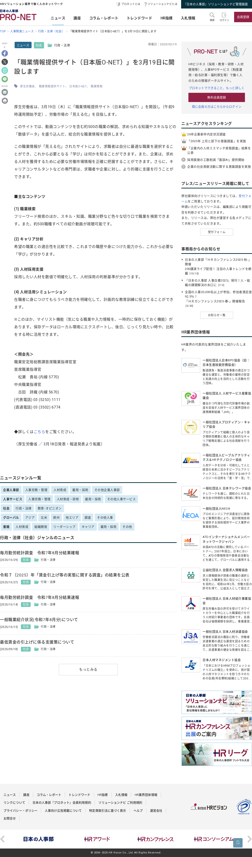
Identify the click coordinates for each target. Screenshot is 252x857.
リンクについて (14, 802)
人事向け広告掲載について (63, 810)
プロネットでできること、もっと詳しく (216, 88)
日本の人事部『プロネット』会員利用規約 (62, 802)
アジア (30, 517)
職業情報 (96, 86)
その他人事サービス (121, 499)
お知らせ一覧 (217, 315)
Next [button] (249, 839)
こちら (39, 432)
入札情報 (188, 18)
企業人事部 (11, 490)
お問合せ (10, 818)
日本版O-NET (78, 86)
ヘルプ (138, 810)
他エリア (72, 517)
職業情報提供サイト (52, 86)
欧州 (56, 517)
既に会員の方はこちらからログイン (216, 106)
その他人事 (105, 517)
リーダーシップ (64, 527)
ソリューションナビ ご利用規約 (120, 802)
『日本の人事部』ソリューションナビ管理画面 (215, 4)
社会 (39, 45)
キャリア (88, 527)
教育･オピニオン (50, 508)
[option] (38, 839)
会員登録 (243, 17)
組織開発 (40, 527)
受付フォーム (217, 232)
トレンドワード (139, 18)
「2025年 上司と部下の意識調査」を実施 (216, 141)
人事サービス (12, 499)
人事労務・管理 (36, 490)
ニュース (58, 18)
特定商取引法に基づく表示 (107, 810)
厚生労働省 (27, 86)
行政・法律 (24, 508)
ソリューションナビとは (163, 4)
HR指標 (167, 18)
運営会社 (156, 810)
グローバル (11, 517)
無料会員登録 (216, 97)
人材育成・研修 (68, 499)
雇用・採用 (80, 490)
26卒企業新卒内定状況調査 (206, 134)
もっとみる (88, 669)
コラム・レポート (103, 18)
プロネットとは (130, 4)
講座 (77, 18)
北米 (44, 517)
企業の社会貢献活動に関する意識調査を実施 (219, 166)
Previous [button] (2, 839)
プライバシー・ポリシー (20, 810)
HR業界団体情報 (146, 795)
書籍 (6, 527)
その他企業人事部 (107, 490)
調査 (88, 517)
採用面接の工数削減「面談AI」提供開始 (215, 160)
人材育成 (59, 490)
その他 (127, 527)
